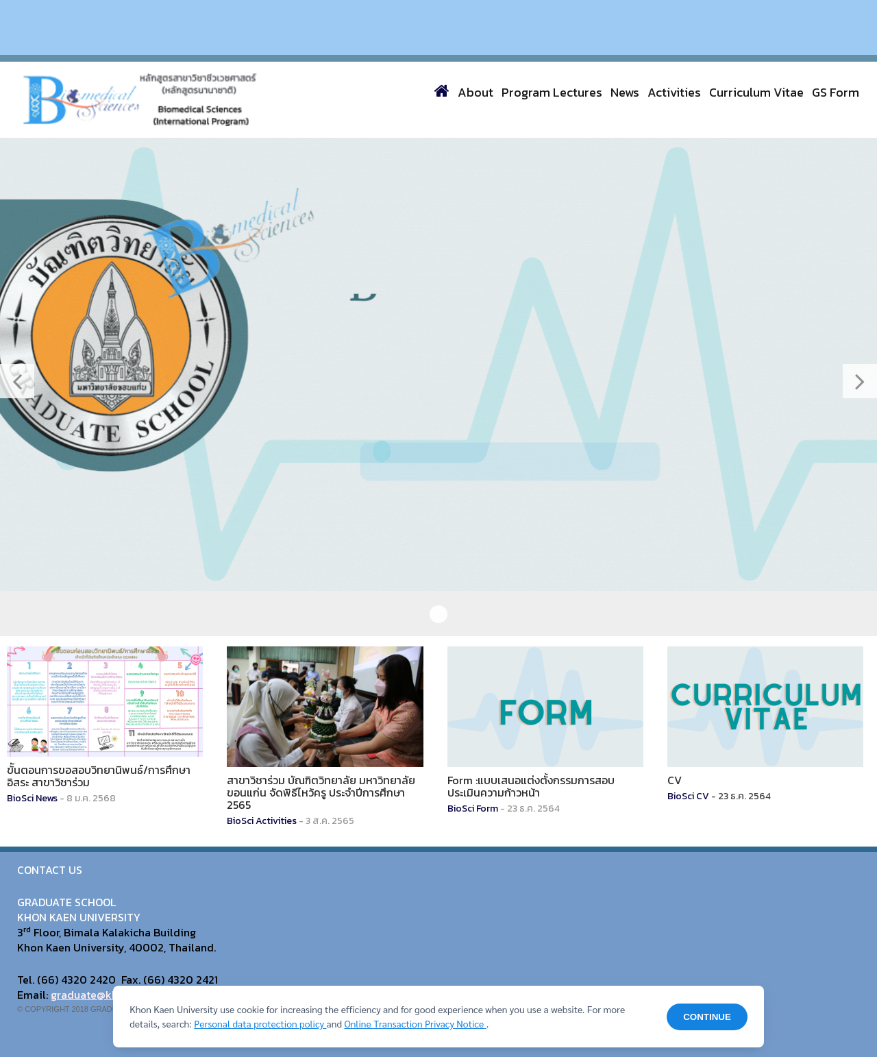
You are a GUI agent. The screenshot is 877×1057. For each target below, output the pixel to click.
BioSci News (32, 798)
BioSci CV (688, 796)
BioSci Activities (262, 821)
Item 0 (438, 614)
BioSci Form (472, 808)
